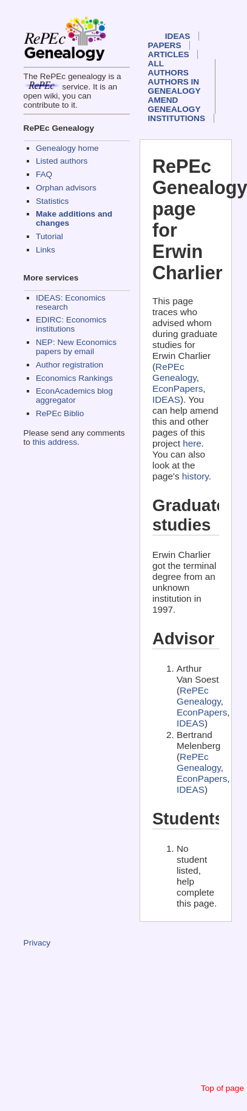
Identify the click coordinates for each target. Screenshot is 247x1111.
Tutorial (49, 236)
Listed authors (61, 160)
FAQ (44, 174)
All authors (168, 68)
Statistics (52, 201)
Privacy (37, 942)
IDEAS (178, 36)
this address (55, 442)
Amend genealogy (174, 105)
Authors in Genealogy (174, 86)
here (192, 443)
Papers (164, 45)
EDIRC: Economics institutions (71, 324)
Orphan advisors (66, 187)
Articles (168, 54)
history (195, 476)
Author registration (69, 364)
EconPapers (177, 388)
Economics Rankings (74, 378)
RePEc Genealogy (174, 372)
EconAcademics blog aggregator (74, 395)
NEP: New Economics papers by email (76, 347)
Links (45, 249)
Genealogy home (67, 148)
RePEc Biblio (60, 413)
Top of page (222, 1088)
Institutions (176, 118)
